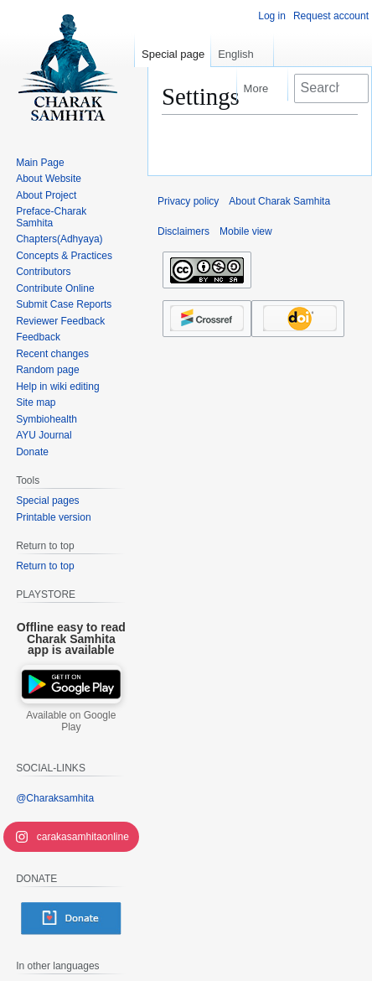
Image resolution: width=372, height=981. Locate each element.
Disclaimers (183, 231)
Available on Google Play (71, 721)
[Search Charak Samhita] (331, 88)
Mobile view (246, 231)
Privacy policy (188, 201)
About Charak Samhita (279, 201)
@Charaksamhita (55, 798)
